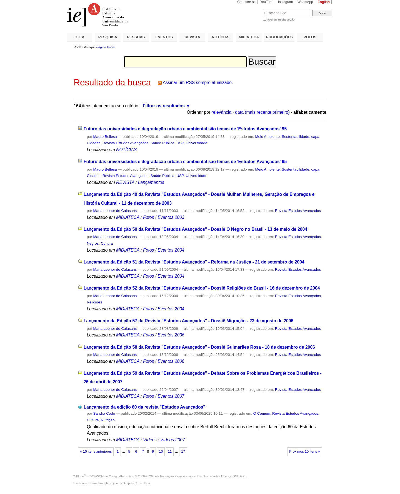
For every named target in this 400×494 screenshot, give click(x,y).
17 (183, 452)
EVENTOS (164, 37)
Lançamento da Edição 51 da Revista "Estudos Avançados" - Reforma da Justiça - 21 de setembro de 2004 (194, 262)
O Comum (261, 413)
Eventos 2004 (171, 250)
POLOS (310, 37)
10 (161, 452)
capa (315, 137)
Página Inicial (105, 47)
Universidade (196, 143)
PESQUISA (107, 37)
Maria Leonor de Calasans (115, 211)
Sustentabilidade (295, 137)
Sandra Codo (104, 413)
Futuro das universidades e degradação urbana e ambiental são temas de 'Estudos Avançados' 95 (185, 128)
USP (180, 143)
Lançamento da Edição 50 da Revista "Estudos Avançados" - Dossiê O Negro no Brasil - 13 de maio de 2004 (195, 229)
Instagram (285, 2)
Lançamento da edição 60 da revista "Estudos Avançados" (144, 407)
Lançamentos (151, 182)
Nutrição (108, 420)
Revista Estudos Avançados (125, 143)
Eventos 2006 (171, 335)
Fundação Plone (171, 476)
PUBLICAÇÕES (279, 37)
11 (170, 452)
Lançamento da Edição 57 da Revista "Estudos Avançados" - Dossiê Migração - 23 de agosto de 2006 (188, 320)
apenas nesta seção (280, 19)
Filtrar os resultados (164, 105)
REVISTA (192, 37)
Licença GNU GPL (233, 476)
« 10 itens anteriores (96, 452)
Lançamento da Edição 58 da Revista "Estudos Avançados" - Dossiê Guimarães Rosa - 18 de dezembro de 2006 (199, 347)
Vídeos (150, 439)
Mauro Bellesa (105, 137)
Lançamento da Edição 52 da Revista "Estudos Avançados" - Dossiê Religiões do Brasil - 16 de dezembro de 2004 (202, 288)
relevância (222, 112)
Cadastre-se (246, 2)
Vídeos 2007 (172, 439)
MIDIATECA (249, 37)
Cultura (107, 243)
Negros (93, 243)
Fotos (148, 217)
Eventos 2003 (171, 217)
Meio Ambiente (267, 137)
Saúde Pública (162, 143)
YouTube (267, 2)
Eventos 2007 (171, 396)
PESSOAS (136, 37)
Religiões (94, 302)
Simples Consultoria (136, 483)
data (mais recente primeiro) (262, 112)
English (324, 2)
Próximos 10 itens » (304, 452)
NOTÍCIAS (220, 37)
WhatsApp (305, 2)
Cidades (93, 143)
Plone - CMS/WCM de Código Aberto (102, 476)
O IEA (79, 37)
